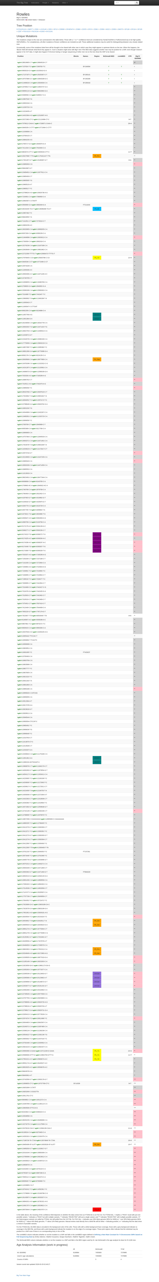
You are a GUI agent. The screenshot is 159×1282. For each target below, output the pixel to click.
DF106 (127, 29)
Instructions (35, 3)
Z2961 (96, 29)
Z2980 (78, 29)
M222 (108, 29)
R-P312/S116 (21, 29)
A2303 (42, 31)
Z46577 (30, 29)
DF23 (90, 29)
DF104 (133, 29)
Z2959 (114, 29)
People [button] (46, 3)
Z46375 (120, 29)
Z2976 (84, 29)
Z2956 (102, 29)
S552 (50, 29)
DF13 (55, 29)
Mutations (55, 3)
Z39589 (61, 29)
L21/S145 (43, 29)
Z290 (36, 29)
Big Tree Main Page (23, 1275)
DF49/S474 (70, 29)
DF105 (139, 29)
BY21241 (49, 31)
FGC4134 (35, 31)
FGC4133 (26, 31)
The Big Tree (22, 3)
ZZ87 (20, 31)
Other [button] (65, 3)
